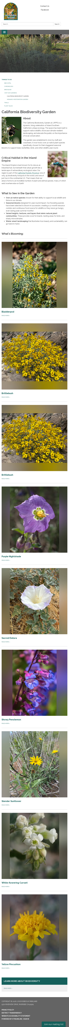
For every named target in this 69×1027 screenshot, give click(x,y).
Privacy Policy (8, 1010)
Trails (6, 102)
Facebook (45, 10)
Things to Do (7, 79)
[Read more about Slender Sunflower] (34, 768)
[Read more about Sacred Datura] (34, 605)
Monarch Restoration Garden (17, 99)
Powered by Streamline (12, 1019)
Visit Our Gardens (10, 93)
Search (57, 24)
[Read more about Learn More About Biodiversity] (34, 984)
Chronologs (8, 86)
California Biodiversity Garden (18, 96)
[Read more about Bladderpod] (34, 279)
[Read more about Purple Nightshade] (34, 524)
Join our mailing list (53, 1024)
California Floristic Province (28, 173)
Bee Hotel (7, 83)
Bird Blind (7, 89)
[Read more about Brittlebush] (34, 361)
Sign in (26, 1019)
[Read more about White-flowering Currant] (34, 850)
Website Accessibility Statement (16, 1016)
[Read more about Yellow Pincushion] (34, 932)
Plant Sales (8, 106)
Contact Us (44, 6)
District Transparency (12, 1013)
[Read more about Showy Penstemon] (34, 687)
